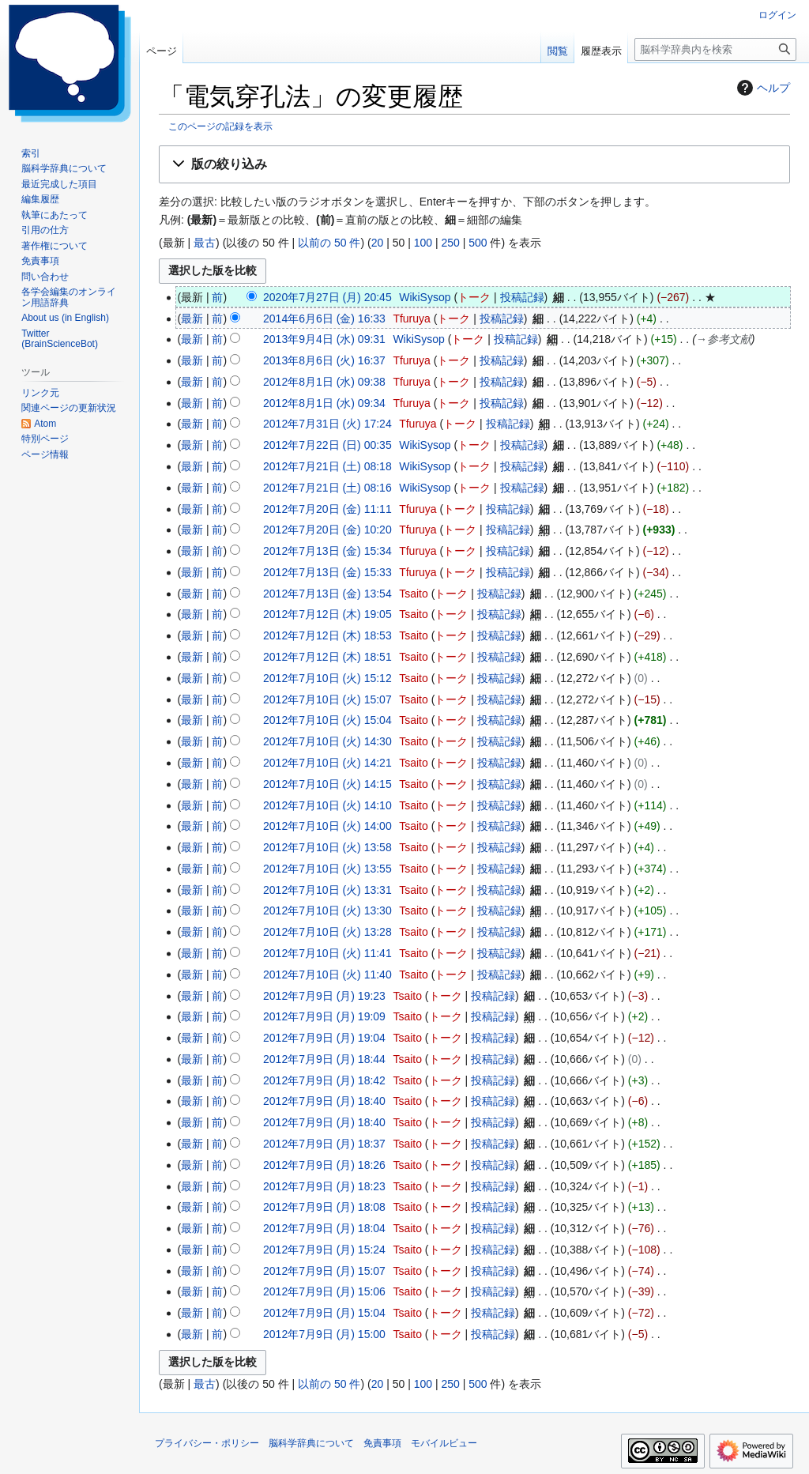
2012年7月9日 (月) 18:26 (324, 1165)
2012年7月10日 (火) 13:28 (327, 931)
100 (423, 242)
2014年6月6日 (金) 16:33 (324, 318)
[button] (474, 164)
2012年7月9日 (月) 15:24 (324, 1249)
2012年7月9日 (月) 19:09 (324, 1016)
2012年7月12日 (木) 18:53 (327, 635)
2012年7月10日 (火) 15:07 (327, 699)
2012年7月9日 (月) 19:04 (324, 1037)
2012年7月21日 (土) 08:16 (327, 487)
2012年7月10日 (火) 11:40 (327, 974)
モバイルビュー (444, 1443)
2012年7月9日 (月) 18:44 (324, 1059)
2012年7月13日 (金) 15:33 (327, 572)
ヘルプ (761, 88)
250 (450, 242)
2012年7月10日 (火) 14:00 (327, 826)
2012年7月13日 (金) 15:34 (327, 551)
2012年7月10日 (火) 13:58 (327, 847)
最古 (205, 242)
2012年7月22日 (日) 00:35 (327, 445)
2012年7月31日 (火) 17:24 (327, 423)
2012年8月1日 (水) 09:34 (324, 403)
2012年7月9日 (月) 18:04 (324, 1228)
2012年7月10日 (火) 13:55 (327, 868)
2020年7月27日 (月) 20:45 (327, 297)
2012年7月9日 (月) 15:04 (324, 1312)
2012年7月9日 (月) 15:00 (324, 1334)
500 (477, 242)
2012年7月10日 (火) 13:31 (327, 890)
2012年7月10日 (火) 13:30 (327, 910)
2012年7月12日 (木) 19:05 (327, 614)
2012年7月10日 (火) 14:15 (327, 784)
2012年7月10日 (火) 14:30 (327, 741)
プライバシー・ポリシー (207, 1443)
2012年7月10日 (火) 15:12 (327, 678)
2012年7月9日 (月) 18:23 (324, 1186)
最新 (192, 318)
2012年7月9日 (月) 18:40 (324, 1101)
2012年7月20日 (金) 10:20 (327, 529)
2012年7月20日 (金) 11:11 (327, 509)
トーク (474, 297)
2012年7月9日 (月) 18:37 (324, 1143)
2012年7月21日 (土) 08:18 (327, 466)
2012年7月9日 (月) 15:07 (324, 1271)
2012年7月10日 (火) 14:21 (327, 762)
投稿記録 (522, 297)
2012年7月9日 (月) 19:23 (324, 996)
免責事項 (382, 1443)
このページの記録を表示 (220, 126)
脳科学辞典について (311, 1443)
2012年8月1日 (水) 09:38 (324, 381)
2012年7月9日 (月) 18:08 (324, 1207)
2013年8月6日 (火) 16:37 (324, 360)
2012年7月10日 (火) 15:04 (327, 720)
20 (377, 242)
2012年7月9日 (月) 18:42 (324, 1080)
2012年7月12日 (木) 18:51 (327, 656)
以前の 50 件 (329, 242)
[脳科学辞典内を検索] (715, 49)
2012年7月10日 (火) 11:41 (327, 953)
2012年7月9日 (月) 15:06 (324, 1291)
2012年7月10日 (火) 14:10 (327, 805)
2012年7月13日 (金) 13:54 (327, 593)
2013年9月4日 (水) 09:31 (324, 339)
